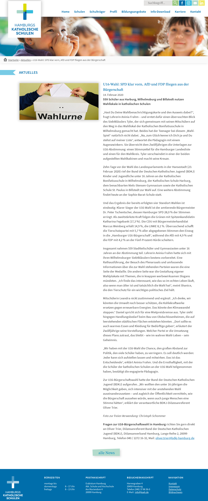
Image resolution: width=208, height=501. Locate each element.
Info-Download (160, 11)
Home (66, 11)
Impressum (174, 486)
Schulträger (97, 11)
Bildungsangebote (134, 11)
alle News (106, 453)
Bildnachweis (175, 492)
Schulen (79, 11)
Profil (113, 11)
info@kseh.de (142, 492)
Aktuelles (26, 60)
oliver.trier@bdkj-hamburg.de (175, 438)
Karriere (180, 11)
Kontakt (195, 11)
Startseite (13, 60)
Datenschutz (175, 489)
